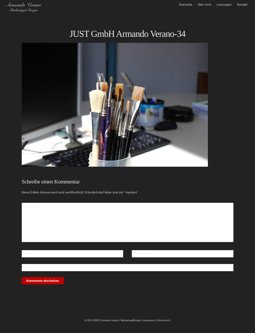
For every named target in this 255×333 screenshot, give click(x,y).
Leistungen (224, 4)
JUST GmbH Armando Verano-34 (127, 34)
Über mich (204, 4)
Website (29, 268)
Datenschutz (163, 320)
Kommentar (32, 206)
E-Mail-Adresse (144, 254)
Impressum (149, 320)
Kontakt (242, 4)
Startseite (185, 4)
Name (27, 254)
